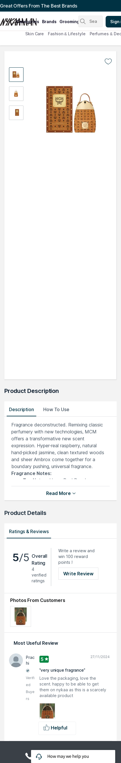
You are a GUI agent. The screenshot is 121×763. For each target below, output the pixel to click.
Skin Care (34, 33)
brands (49, 21)
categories (27, 21)
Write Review (78, 574)
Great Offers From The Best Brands (38, 6)
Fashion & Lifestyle (66, 33)
